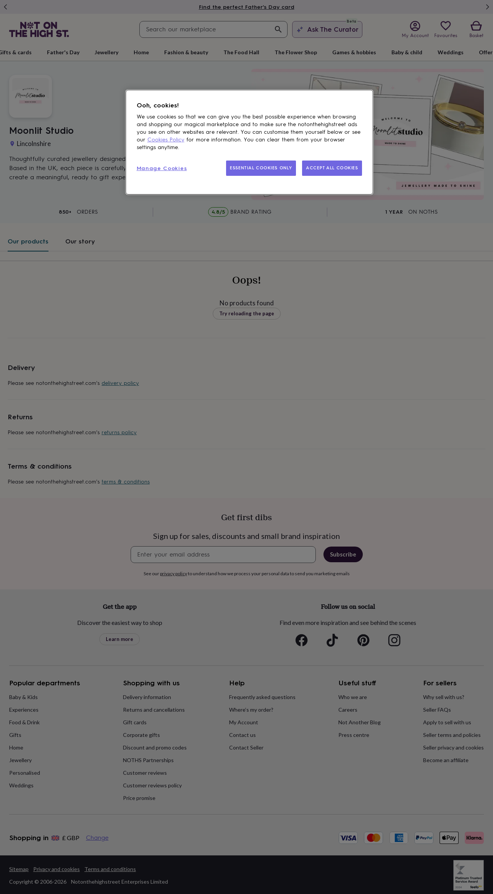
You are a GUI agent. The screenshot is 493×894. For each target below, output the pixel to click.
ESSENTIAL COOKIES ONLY (261, 167)
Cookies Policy (165, 140)
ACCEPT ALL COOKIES (332, 167)
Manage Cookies (162, 168)
